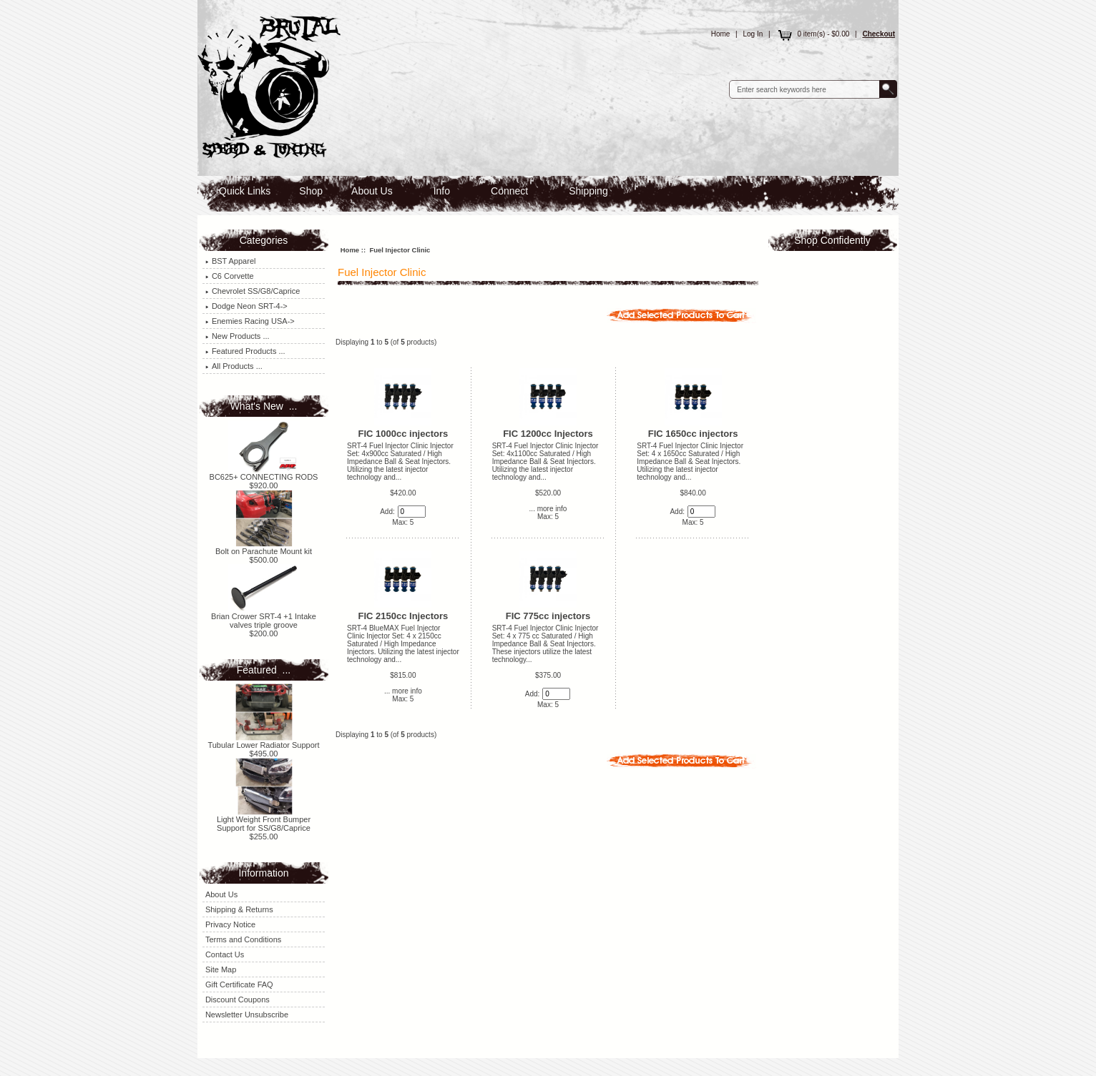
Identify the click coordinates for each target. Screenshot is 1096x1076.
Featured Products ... (245, 351)
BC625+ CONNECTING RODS (264, 473)
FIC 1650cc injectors (693, 433)
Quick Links (244, 191)
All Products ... (234, 366)
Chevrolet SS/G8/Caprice (252, 291)
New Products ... (237, 336)
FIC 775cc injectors (548, 616)
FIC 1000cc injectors (403, 433)
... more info (548, 509)
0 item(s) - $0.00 (812, 34)
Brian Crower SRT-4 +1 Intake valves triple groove (263, 617)
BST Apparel (230, 261)
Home (720, 34)
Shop (311, 191)
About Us (372, 191)
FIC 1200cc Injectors (548, 433)
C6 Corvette (229, 276)
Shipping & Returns (239, 909)
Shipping (588, 191)
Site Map (220, 969)
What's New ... (264, 406)
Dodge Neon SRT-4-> (246, 306)
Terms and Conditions (243, 939)
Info (442, 191)
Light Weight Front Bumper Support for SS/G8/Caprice (263, 820)
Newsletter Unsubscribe (246, 1014)
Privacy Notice (230, 924)
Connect (509, 191)
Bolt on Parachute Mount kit (263, 548)
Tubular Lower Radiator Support (263, 741)
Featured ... (263, 670)
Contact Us (224, 954)
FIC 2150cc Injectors (403, 616)
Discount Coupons (237, 999)
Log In (753, 34)
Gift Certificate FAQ (239, 984)
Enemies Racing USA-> (250, 321)
